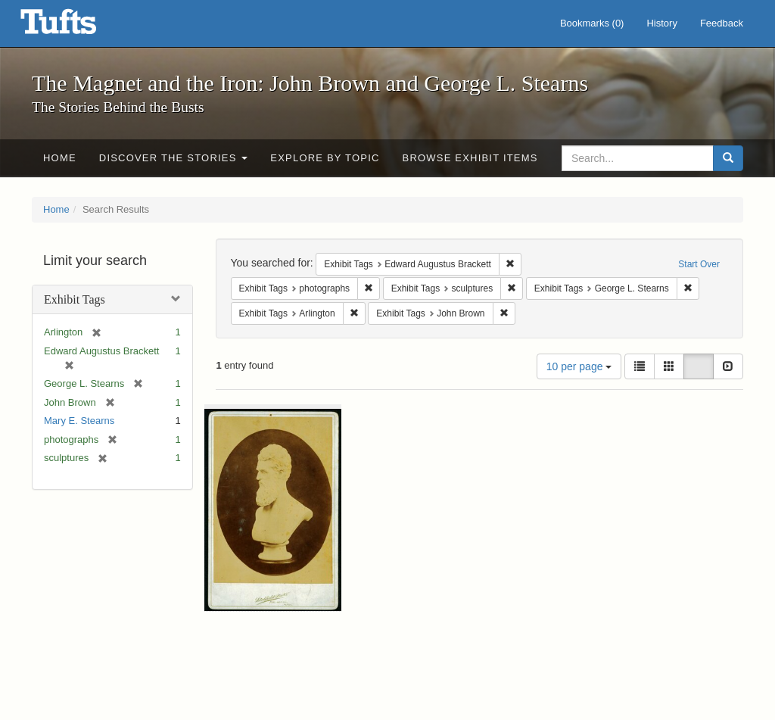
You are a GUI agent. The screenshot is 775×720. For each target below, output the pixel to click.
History (661, 23)
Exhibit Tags (74, 299)
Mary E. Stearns (79, 420)
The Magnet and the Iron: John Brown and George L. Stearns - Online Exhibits (77, 26)
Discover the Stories (173, 158)
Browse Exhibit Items (470, 158)
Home (59, 158)
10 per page (579, 366)
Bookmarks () (592, 23)
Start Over (699, 264)
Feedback (721, 23)
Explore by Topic (324, 158)
